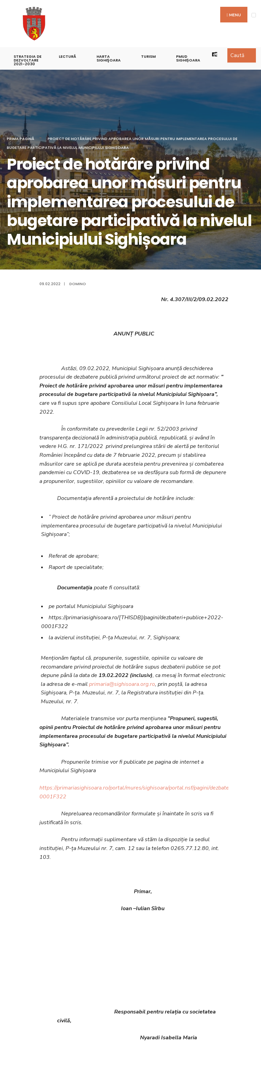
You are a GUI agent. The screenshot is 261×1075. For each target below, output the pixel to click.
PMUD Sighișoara (188, 58)
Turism (148, 56)
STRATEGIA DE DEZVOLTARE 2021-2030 (27, 60)
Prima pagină (20, 138)
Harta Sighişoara (109, 58)
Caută (237, 55)
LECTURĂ (67, 56)
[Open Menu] (253, 15)
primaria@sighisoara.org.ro (122, 684)
